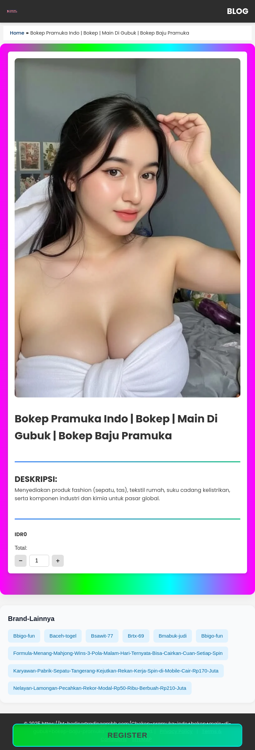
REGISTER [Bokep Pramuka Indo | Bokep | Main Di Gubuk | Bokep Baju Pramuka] (127, 735)
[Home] (12, 11)
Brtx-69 (136, 636)
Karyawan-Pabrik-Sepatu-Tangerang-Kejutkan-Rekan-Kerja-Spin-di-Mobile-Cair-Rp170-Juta (115, 671)
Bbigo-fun (24, 636)
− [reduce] (20, 560)
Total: (21, 548)
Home (17, 33)
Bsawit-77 (102, 636)
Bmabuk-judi (173, 636)
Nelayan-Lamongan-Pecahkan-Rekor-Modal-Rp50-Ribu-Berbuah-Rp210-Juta (99, 688)
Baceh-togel (62, 636)
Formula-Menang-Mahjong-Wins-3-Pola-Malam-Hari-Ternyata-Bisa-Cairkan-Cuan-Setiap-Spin (118, 653)
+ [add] (57, 560)
